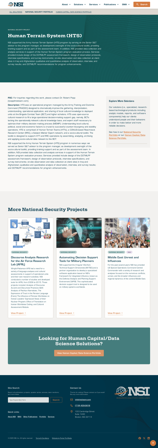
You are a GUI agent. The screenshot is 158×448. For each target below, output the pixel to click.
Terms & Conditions (42, 442)
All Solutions (16, 12)
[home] (15, 4)
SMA (19, 421)
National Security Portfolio (39, 12)
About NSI (12, 421)
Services (51, 421)
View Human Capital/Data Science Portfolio (79, 362)
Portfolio (42, 421)
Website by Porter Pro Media (62, 442)
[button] (66, 4)
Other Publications (30, 421)
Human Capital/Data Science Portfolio (74, 12)
